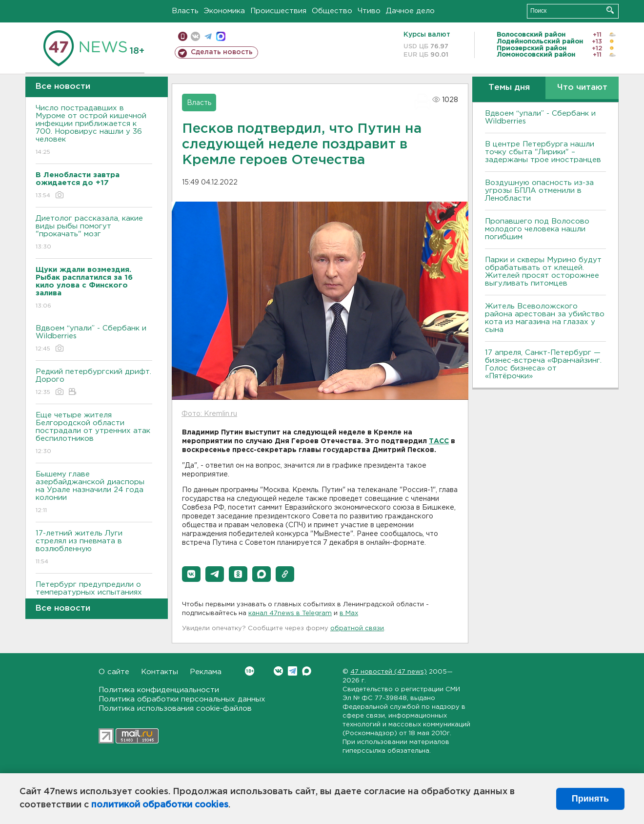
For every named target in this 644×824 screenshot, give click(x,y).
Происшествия (278, 11)
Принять (590, 798)
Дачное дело (410, 11)
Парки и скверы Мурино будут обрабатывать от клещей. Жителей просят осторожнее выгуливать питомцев (543, 272)
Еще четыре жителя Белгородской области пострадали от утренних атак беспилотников (94, 433)
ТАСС (439, 441)
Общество (332, 11)
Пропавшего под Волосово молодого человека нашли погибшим (537, 229)
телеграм (208, 36)
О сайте (114, 672)
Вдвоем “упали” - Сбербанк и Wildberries (94, 339)
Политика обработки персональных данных (182, 699)
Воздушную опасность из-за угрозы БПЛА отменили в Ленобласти (539, 191)
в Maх (349, 613)
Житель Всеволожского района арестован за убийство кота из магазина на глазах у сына (544, 318)
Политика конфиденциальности (159, 690)
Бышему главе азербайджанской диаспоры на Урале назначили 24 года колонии (94, 493)
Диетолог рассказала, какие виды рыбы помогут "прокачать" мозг (94, 233)
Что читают (582, 87)
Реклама (205, 672)
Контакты (159, 672)
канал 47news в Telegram (290, 613)
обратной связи (357, 628)
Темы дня (509, 87)
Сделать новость (222, 52)
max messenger (220, 36)
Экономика (224, 11)
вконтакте (195, 36)
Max (306, 671)
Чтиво (369, 11)
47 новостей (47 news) (388, 672)
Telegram (292, 671)
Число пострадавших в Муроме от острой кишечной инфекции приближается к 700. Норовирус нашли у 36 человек (94, 130)
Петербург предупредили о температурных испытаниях (94, 595)
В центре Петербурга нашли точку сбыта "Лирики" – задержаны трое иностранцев (543, 152)
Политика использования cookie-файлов (175, 708)
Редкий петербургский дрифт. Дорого (94, 382)
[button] (191, 574)
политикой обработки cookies (159, 805)
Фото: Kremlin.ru (209, 414)
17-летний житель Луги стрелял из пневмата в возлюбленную (94, 548)
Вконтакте (249, 671)
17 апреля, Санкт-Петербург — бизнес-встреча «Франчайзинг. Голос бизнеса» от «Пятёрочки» (543, 364)
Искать (610, 10)
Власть (185, 11)
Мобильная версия (182, 36)
